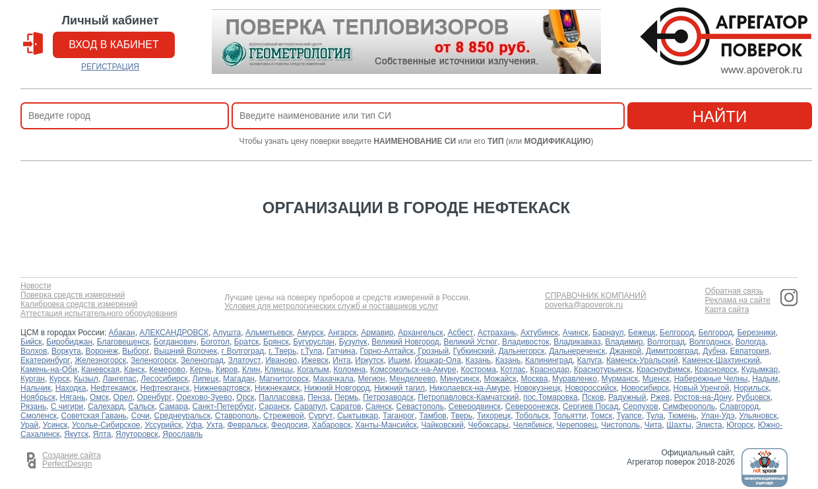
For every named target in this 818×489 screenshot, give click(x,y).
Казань (478, 360)
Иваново (281, 360)
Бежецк (641, 332)
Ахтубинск (539, 332)
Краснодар (549, 369)
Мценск (656, 378)
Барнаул (607, 332)
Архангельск (420, 332)
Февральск (247, 425)
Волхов (33, 351)
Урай (29, 425)
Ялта (102, 434)
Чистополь (620, 425)
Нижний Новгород (336, 388)
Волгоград (666, 341)
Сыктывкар (357, 415)
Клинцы (279, 369)
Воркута (66, 351)
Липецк (206, 378)
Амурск (310, 332)
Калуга (589, 360)
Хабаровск (331, 425)
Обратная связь (734, 291)
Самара (173, 406)
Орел (123, 397)
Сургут (320, 415)
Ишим (399, 360)
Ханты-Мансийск (386, 425)
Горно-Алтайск (387, 351)
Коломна (350, 369)
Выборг (135, 351)
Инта (341, 360)
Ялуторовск (136, 434)
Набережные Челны (711, 378)
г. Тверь (282, 351)
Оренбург (154, 397)
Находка (70, 388)
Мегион (371, 378)
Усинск (55, 425)
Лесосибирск (164, 378)
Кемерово (167, 369)
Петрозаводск (388, 397)
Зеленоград (202, 360)
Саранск (274, 406)
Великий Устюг (471, 341)
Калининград (549, 360)
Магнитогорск (284, 378)
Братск (246, 341)
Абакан (122, 332)
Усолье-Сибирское (106, 425)
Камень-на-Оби (48, 369)
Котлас (513, 369)
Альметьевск (269, 332)
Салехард (106, 406)
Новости (35, 286)
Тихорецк (494, 415)
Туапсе (629, 415)
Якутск (76, 434)
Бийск (31, 341)
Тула (655, 415)
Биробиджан (69, 341)
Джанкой (625, 351)
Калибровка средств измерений (78, 304)
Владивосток (526, 341)
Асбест (460, 332)
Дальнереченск (577, 351)
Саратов (345, 406)
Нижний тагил (399, 388)
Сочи (140, 415)
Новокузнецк (537, 388)
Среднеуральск (182, 415)
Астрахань (497, 332)
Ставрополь (237, 415)
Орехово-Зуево (204, 397)
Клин (251, 369)
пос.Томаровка (550, 397)
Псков (593, 397)
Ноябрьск (37, 397)
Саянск (378, 406)
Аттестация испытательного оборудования (98, 314)
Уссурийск (162, 425)
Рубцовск (753, 397)
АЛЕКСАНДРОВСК (173, 332)
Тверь (461, 415)
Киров (226, 369)
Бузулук (353, 341)
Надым (765, 378)
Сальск (141, 406)
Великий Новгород (405, 341)
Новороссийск (591, 388)
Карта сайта (727, 310)
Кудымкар (759, 369)
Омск (99, 397)
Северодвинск (475, 406)
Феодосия (289, 425)
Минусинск (460, 378)
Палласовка (281, 397)
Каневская (100, 369)
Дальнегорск (521, 351)
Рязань (33, 406)
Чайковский (443, 425)
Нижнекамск (277, 388)
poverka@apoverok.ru (584, 305)
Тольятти (569, 415)
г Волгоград (243, 351)
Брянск (276, 341)
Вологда (751, 341)
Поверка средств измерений (72, 295)
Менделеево (412, 378)
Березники (756, 332)
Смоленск (38, 415)
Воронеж (101, 351)
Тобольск (532, 415)
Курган (32, 378)
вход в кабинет (114, 44)
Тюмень (682, 415)
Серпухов (640, 406)
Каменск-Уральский (642, 360)
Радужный (627, 397)
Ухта (214, 425)
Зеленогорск (153, 360)
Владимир (624, 341)
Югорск (739, 425)
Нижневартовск (222, 388)
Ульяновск (757, 415)
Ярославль (182, 434)
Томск (601, 415)
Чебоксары (488, 425)
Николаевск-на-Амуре (469, 388)
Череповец (577, 425)
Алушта (227, 332)
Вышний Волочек (185, 351)
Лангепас (120, 378)
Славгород (739, 406)
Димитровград (672, 351)
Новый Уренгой (702, 388)
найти (720, 116)
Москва (534, 378)
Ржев (660, 397)
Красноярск (716, 369)
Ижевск (315, 360)
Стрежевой (283, 415)
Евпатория (749, 351)
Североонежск (532, 406)
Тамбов (433, 415)
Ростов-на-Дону (703, 397)
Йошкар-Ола (437, 360)
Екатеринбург (45, 360)
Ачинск (575, 332)
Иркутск (369, 360)
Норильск (751, 388)
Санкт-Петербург (224, 406)
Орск (245, 397)
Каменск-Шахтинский (720, 360)
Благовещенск (123, 341)
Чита (653, 425)
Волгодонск (710, 341)
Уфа (194, 425)
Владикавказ (577, 341)
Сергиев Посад (590, 406)
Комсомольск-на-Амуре (413, 369)
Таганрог (399, 415)
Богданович (175, 341)
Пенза (318, 397)
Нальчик (35, 388)
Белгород (677, 332)
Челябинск (532, 425)
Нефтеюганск (165, 388)
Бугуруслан (313, 341)
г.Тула (311, 351)
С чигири (67, 406)
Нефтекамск (113, 388)
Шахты (678, 425)
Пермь (346, 397)
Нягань (73, 397)
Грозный (433, 351)
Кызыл (86, 378)
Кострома (477, 369)
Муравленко (574, 378)
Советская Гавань (94, 415)
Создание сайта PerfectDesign (71, 460)
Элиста (709, 425)
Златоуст (244, 360)
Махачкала (333, 378)
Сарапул (310, 406)
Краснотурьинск (603, 369)
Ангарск (342, 332)
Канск (134, 369)
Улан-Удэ (718, 415)
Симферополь (688, 406)
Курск (59, 378)
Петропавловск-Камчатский (468, 397)
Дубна (714, 351)
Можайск (500, 378)
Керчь (201, 369)
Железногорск (100, 360)
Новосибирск (644, 388)
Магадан (239, 378)
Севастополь (420, 406)
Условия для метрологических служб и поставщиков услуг (331, 306)
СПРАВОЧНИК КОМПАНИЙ (595, 296)
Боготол (215, 341)
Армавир (377, 332)
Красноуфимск (663, 369)
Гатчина (341, 351)
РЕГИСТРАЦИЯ (110, 66)
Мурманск (620, 378)
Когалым (313, 369)
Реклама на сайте (738, 300)
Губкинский (473, 351)
